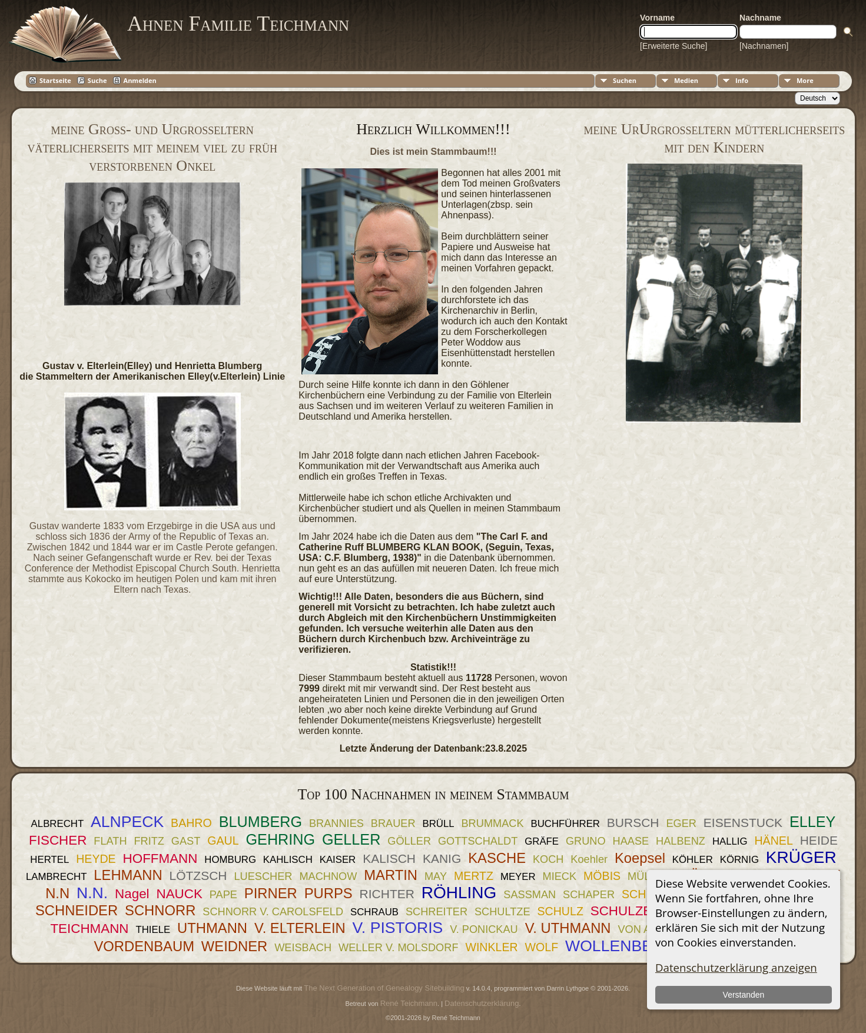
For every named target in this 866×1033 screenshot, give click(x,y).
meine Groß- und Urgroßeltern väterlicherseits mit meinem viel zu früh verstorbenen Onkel (152, 147)
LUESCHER (263, 876)
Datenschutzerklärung (481, 1003)
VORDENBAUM (144, 946)
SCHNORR (160, 910)
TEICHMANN (89, 928)
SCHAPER (589, 895)
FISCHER (58, 840)
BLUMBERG (260, 821)
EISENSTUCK (743, 822)
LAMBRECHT (56, 876)
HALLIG (730, 841)
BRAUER (393, 823)
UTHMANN (212, 928)
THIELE (152, 929)
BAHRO (191, 822)
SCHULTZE (502, 912)
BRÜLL (438, 823)
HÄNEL (773, 840)
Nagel (132, 893)
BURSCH (633, 822)
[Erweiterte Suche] (673, 46)
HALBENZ (680, 841)
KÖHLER (692, 859)
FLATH (110, 841)
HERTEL (49, 859)
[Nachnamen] (763, 46)
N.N (57, 893)
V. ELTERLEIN (300, 928)
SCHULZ (560, 911)
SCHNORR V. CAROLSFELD (273, 912)
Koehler (589, 859)
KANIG (442, 858)
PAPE (223, 895)
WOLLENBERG (620, 946)
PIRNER (270, 893)
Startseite (55, 80)
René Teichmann (408, 1003)
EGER (681, 823)
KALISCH (389, 858)
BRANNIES (336, 823)
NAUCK (179, 893)
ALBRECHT (57, 823)
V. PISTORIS (398, 927)
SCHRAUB (374, 912)
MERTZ (473, 875)
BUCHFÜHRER (564, 823)
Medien (686, 80)
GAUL (222, 840)
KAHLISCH (288, 859)
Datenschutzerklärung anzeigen (736, 967)
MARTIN (390, 875)
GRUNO (586, 841)
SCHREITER (436, 912)
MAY (435, 876)
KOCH (548, 859)
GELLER (351, 839)
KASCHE (497, 858)
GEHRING (281, 839)
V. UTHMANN (568, 928)
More (805, 80)
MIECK (560, 876)
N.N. (92, 893)
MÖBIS (602, 875)
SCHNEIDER (76, 910)
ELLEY (812, 821)
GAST (186, 841)
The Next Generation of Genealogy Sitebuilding (384, 988)
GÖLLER (409, 841)
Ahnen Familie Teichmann (238, 23)
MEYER (518, 876)
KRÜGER (801, 857)
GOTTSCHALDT (477, 841)
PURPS (328, 893)
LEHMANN (128, 875)
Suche (97, 80)
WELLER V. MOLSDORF (398, 948)
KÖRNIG (739, 859)
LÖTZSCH (198, 875)
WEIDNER (234, 946)
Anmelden (140, 80)
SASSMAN (529, 895)
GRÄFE (542, 841)
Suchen (624, 80)
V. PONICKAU (484, 929)
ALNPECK (127, 822)
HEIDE (819, 840)
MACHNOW (328, 876)
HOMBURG (230, 859)
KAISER (338, 859)
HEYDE (96, 858)
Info (741, 80)
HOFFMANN (160, 858)
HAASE (631, 841)
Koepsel (640, 858)
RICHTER (387, 894)
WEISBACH (302, 948)
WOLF (542, 947)
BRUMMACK (492, 823)
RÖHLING (459, 892)
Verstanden (743, 994)
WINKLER (491, 947)
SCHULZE (621, 911)
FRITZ (149, 841)
